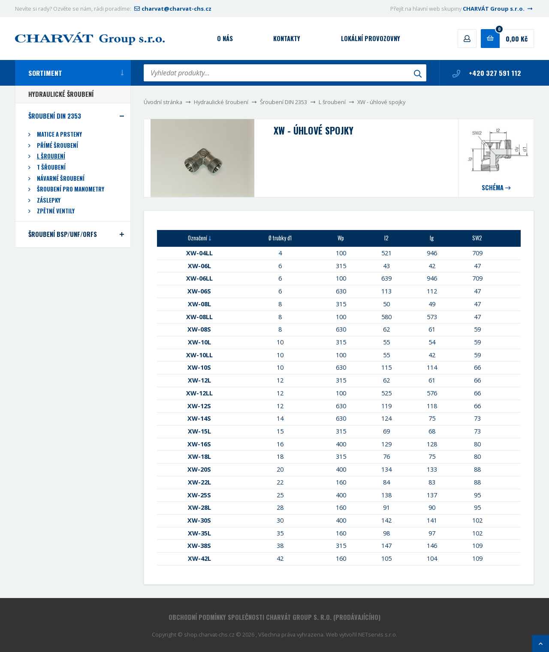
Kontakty (286, 38)
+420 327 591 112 (486, 73)
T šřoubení (51, 167)
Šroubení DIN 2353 (283, 102)
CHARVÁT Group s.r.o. (498, 8)
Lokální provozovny (370, 38)
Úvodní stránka (163, 102)
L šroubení (332, 102)
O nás (225, 38)
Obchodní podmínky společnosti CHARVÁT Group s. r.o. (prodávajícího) (274, 617)
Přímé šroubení (57, 145)
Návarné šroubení (60, 178)
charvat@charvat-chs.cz (172, 8)
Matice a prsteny (59, 134)
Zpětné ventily (56, 211)
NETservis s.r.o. (377, 634)
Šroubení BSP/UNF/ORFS (62, 234)
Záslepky (48, 200)
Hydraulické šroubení (221, 102)
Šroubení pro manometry (70, 189)
